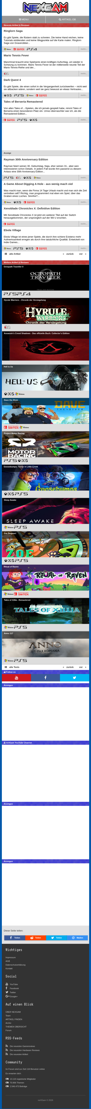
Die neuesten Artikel (19, 1054)
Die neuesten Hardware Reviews (25, 1050)
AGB (8, 961)
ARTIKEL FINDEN (14, 1019)
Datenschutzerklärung (15, 965)
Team (8, 1016)
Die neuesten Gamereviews (22, 1046)
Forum (9, 1030)
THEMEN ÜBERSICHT (16, 1027)
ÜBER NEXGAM (13, 1012)
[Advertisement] (45, 142)
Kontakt (9, 968)
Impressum (11, 957)
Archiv (8, 1023)
